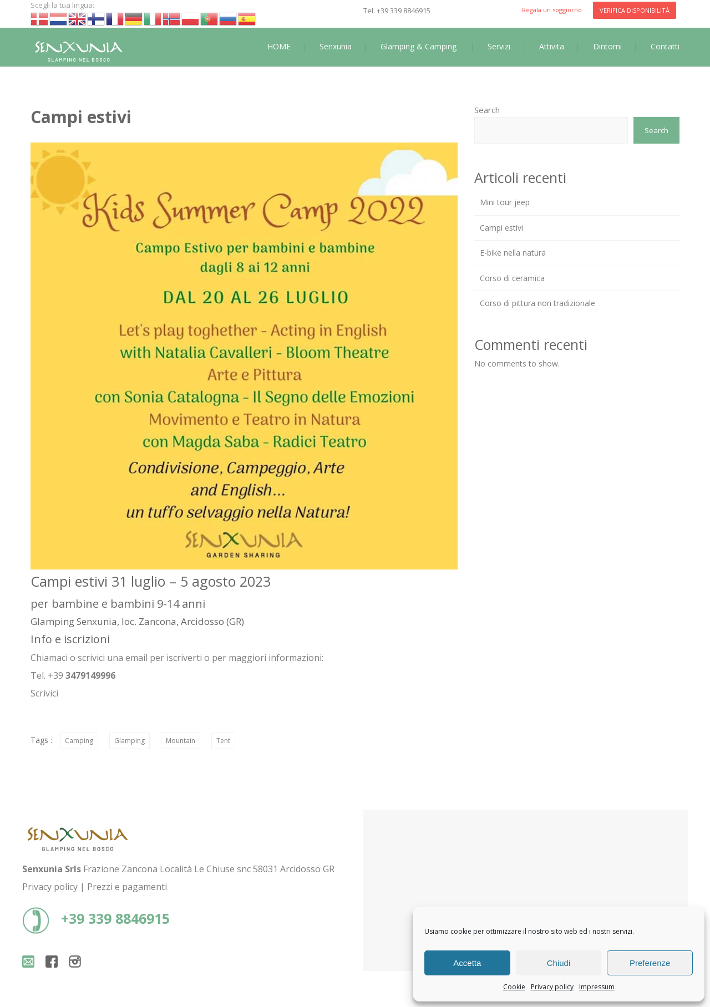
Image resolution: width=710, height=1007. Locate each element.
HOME (279, 46)
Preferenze (650, 963)
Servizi (499, 46)
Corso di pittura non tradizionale (537, 303)
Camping (79, 740)
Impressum (597, 986)
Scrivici (44, 693)
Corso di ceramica (512, 278)
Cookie (514, 986)
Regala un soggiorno (552, 10)
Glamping (129, 740)
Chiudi (559, 963)
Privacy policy (552, 986)
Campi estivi (501, 227)
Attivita (551, 46)
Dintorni (607, 46)
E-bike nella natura (513, 252)
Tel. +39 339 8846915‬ (396, 11)
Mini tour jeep (505, 202)
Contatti (665, 46)
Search (487, 109)
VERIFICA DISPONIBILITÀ (635, 10)
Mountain (180, 740)
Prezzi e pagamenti (127, 887)
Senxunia (336, 46)
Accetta (467, 963)
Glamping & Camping (419, 46)
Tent (223, 740)
